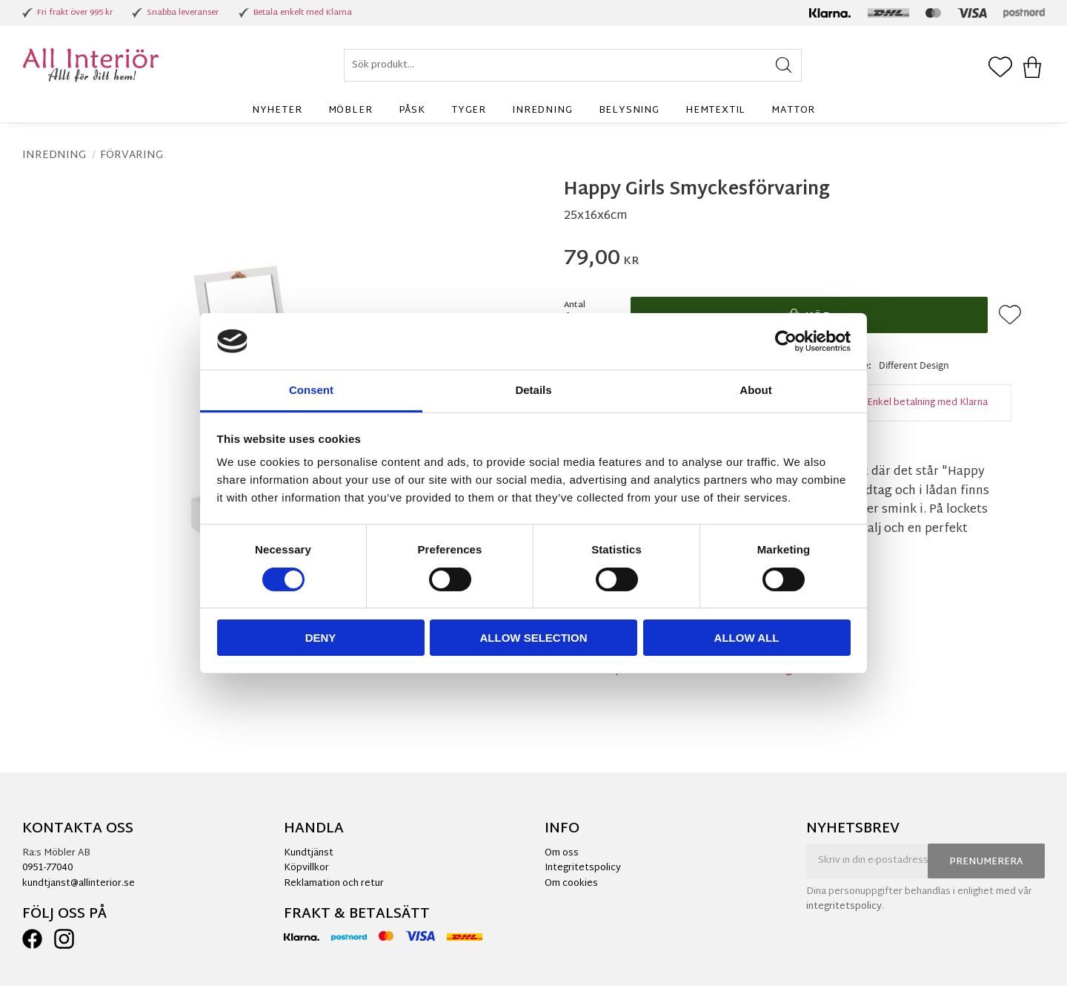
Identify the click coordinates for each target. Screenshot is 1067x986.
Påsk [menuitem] (412, 110)
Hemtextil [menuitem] (715, 110)
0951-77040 (47, 868)
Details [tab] (533, 390)
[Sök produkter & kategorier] (573, 65)
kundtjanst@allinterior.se (78, 884)
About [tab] (755, 390)
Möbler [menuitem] (350, 110)
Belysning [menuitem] (629, 110)
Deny (320, 637)
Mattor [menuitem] (793, 110)
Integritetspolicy (583, 868)
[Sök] (783, 65)
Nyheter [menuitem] (277, 110)
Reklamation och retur (334, 884)
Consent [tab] (311, 390)
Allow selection (534, 637)
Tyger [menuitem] (468, 110)
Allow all (747, 637)
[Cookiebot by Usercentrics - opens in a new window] (786, 341)
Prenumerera (986, 862)
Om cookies (571, 884)
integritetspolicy (844, 907)
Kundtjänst (308, 853)
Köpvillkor (306, 868)
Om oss (562, 853)
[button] (1000, 68)
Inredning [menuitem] (542, 110)
